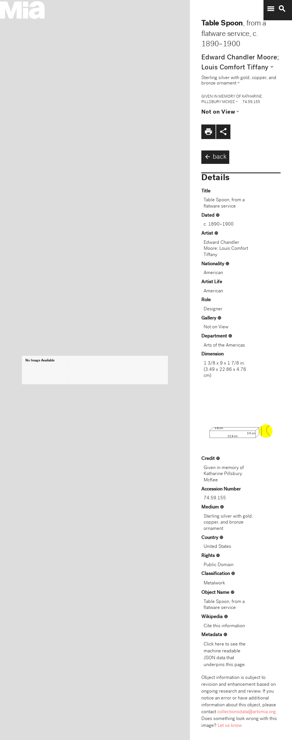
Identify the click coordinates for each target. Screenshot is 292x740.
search (282, 9)
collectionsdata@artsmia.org (246, 712)
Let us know (230, 725)
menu (270, 9)
